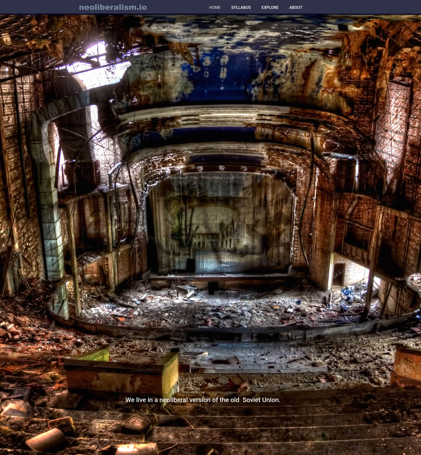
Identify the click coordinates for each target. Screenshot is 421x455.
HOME (215, 7)
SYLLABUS (241, 7)
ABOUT (296, 7)
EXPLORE (270, 7)
